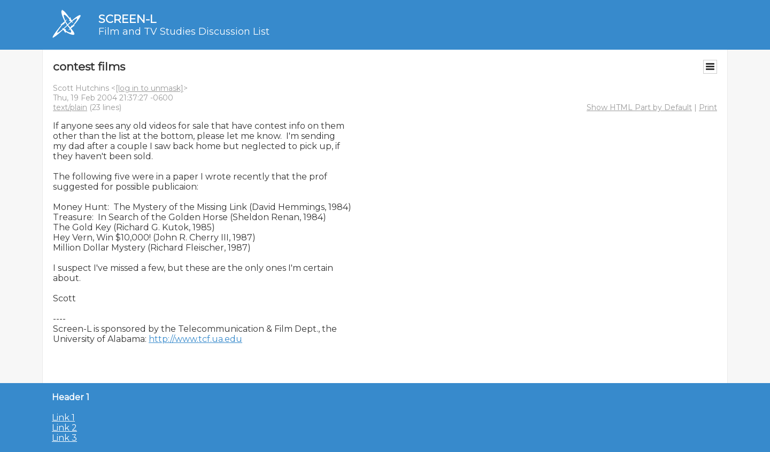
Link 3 (64, 438)
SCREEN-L (127, 19)
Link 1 (63, 417)
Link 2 (64, 428)
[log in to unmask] (149, 88)
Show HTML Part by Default (639, 107)
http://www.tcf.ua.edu (195, 339)
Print (708, 107)
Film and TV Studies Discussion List (184, 31)
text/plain (70, 107)
